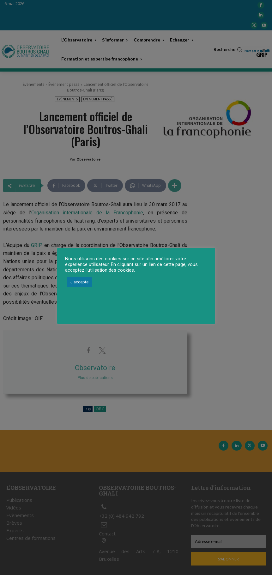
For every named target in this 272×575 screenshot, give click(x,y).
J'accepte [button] (79, 282)
